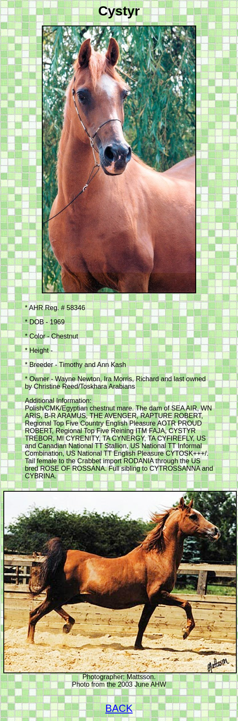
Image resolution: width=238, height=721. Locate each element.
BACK (119, 708)
